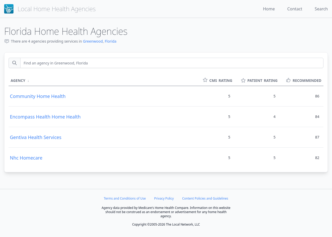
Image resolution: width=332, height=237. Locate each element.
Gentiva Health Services (35, 137)
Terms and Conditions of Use (125, 198)
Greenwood (93, 41)
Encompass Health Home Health (45, 117)
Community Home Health (38, 96)
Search (321, 9)
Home (269, 9)
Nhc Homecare (26, 158)
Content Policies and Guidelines (205, 198)
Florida (110, 41)
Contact (294, 9)
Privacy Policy (164, 198)
